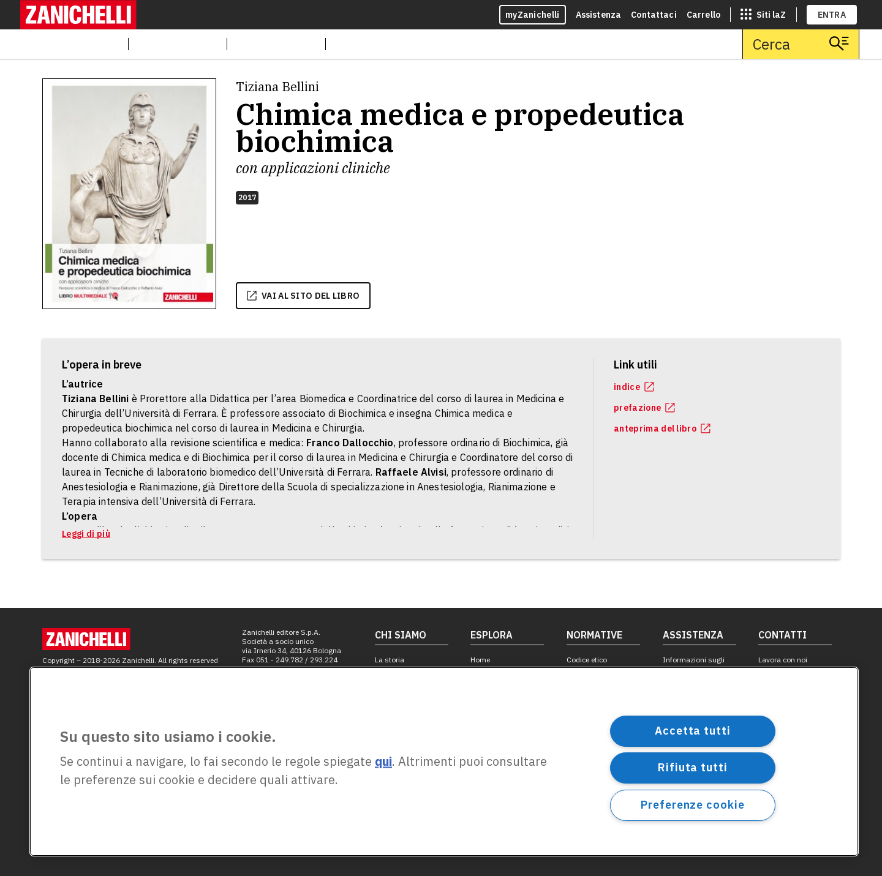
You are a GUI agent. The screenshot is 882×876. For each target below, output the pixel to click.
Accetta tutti (693, 731)
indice (634, 386)
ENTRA (832, 14)
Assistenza (599, 14)
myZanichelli (532, 14)
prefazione (644, 407)
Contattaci (654, 14)
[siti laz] (763, 15)
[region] (444, 761)
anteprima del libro (662, 428)
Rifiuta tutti (693, 767)
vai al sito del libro (303, 295)
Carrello (703, 14)
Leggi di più (86, 533)
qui (383, 762)
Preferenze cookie (692, 805)
